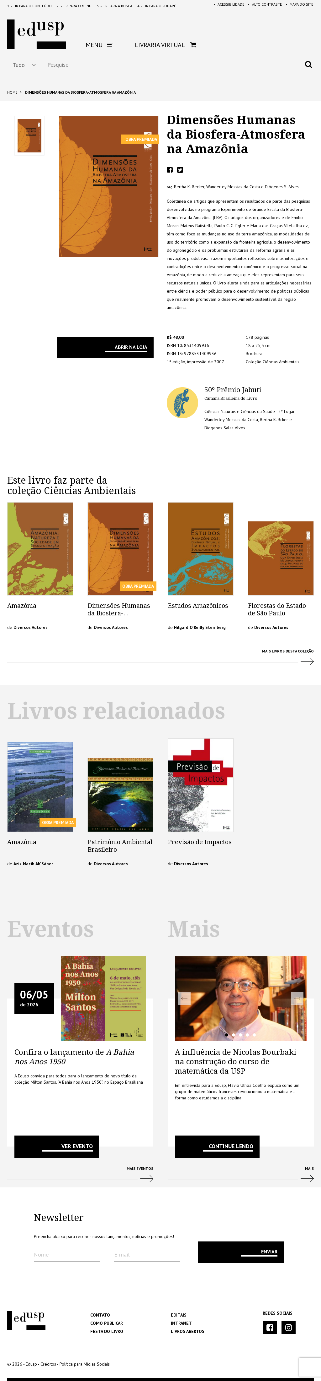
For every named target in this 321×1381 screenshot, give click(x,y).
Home (12, 92)
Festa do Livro (106, 1331)
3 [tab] (240, 1035)
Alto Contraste (262, 5)
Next (297, 998)
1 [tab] (226, 1035)
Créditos (48, 1364)
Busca (114, 5)
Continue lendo (231, 1146)
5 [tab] (254, 1035)
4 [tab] (247, 1035)
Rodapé (156, 5)
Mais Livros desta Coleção (160, 659)
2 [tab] (233, 1035)
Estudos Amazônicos (198, 605)
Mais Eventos (80, 1177)
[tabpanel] (241, 998)
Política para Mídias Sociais (85, 1364)
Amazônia (21, 605)
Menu (74, 5)
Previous (184, 998)
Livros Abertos (187, 1331)
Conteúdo (29, 5)
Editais (179, 1315)
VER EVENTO (77, 1146)
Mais (241, 1177)
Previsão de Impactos (200, 842)
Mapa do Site (298, 5)
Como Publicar (106, 1323)
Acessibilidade (225, 5)
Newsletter (59, 1218)
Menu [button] (99, 45)
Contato (100, 1315)
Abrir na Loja (131, 347)
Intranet (181, 1323)
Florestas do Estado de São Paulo (277, 609)
